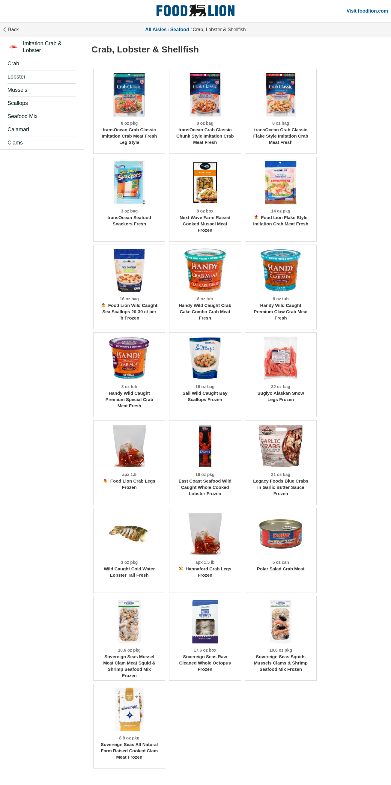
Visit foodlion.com (367, 10)
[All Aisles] (195, 11)
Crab (13, 64)
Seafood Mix (22, 116)
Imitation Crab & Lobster (34, 46)
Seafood (179, 29)
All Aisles (155, 29)
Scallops (17, 103)
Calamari (18, 129)
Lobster (16, 77)
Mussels (17, 90)
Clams (15, 143)
